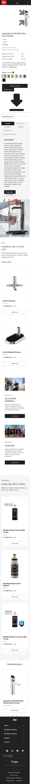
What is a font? (6, 262)
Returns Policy (10, 780)
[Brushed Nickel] (16, 76)
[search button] (13, 72)
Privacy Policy (14, 775)
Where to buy (8, 89)
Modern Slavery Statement (13, 778)
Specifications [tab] (20, 123)
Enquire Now (9, 192)
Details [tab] (8, 123)
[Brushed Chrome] (8, 76)
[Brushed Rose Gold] (20, 76)
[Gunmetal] (25, 76)
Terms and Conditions (14, 772)
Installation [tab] (7, 127)
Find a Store (9, 194)
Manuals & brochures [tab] (9, 134)
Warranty (19, 780)
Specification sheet (15, 115)
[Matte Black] (4, 80)
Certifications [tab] (8, 130)
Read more (13, 67)
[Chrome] (4, 76)
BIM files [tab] (20, 127)
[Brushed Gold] (12, 76)
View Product (14, 710)
